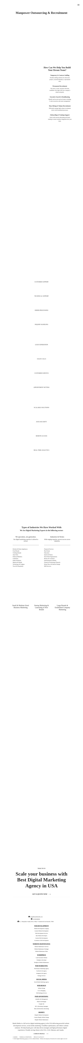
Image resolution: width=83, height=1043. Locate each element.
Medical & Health (20, 561)
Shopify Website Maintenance (41, 1019)
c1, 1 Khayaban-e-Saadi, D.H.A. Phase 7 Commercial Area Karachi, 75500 (36, 920)
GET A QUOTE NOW (39, 893)
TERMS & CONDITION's (25, 1036)
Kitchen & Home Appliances (23, 549)
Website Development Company (41, 927)
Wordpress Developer (41, 959)
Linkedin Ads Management (41, 998)
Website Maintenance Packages (41, 948)
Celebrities (18, 558)
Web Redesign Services (41, 992)
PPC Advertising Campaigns (41, 1005)
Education (49, 552)
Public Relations (20, 560)
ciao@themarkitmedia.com (36, 916)
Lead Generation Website (41, 956)
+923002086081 (36, 918)
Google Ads (41, 1003)
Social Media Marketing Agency (41, 981)
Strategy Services (42, 974)
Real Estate (50, 550)
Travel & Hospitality (21, 565)
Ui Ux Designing (41, 989)
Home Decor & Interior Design (54, 563)
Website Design (41, 987)
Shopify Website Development (41, 1014)
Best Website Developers (41, 934)
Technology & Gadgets (21, 563)
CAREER (15, 1036)
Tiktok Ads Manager (41, 1000)
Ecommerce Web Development (41, 939)
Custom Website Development (41, 930)
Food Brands (19, 550)
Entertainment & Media (53, 560)
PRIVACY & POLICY (39, 1036)
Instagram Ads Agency (41, 972)
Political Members (20, 556)
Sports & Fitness (51, 554)
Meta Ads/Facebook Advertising (41, 1007)
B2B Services (50, 565)
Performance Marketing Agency (41, 967)
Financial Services (51, 549)
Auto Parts (18, 554)
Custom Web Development (41, 937)
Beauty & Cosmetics (52, 558)
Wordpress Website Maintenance (41, 961)
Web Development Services (41, 932)
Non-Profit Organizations (53, 556)
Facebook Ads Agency (41, 970)
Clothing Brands (20, 552)
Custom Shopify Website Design (41, 1016)
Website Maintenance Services (41, 945)
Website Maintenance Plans (41, 950)
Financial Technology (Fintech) (54, 561)
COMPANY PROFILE (39, 1032)
